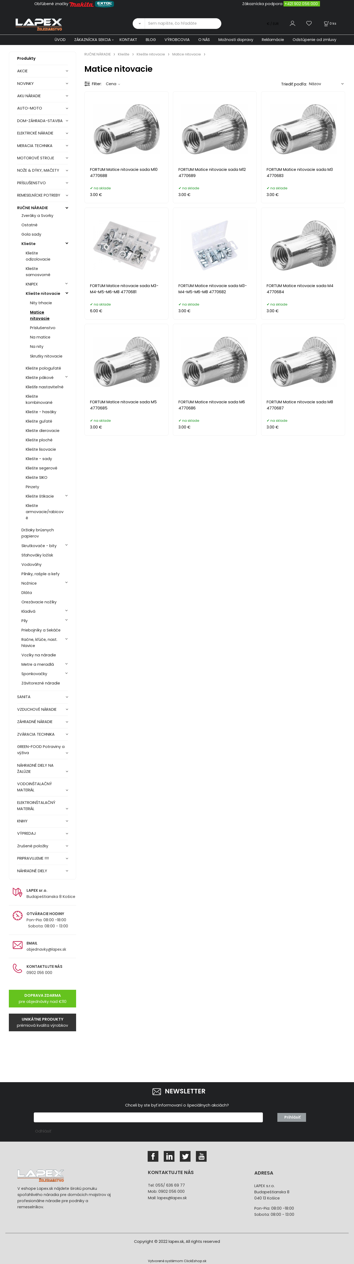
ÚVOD (60, 39)
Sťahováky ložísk (37, 555)
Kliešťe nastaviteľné (45, 387)
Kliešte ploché (39, 440)
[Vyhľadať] (138, 23)
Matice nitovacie (40, 315)
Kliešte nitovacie (43, 293)
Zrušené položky (32, 846)
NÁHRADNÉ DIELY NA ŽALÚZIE (35, 768)
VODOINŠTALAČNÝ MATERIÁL (34, 787)
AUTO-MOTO (29, 108)
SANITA (24, 696)
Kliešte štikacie (40, 496)
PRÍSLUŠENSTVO (31, 183)
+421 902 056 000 (301, 3)
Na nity (36, 346)
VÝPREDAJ (26, 833)
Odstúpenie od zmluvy (314, 39)
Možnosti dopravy (235, 39)
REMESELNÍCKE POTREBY (38, 195)
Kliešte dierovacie (42, 430)
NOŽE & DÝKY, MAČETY (38, 170)
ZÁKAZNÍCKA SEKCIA (92, 39)
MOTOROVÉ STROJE (35, 158)
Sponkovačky (34, 673)
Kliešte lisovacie (41, 449)
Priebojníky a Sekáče (41, 630)
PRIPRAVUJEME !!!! (33, 858)
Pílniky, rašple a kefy (40, 574)
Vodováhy (31, 564)
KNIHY (22, 821)
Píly (24, 620)
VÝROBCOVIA (177, 39)
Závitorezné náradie (40, 683)
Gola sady (31, 234)
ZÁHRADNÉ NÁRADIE (35, 721)
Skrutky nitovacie (46, 356)
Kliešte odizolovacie (38, 256)
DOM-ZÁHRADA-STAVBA (40, 120)
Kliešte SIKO (36, 477)
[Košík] (329, 23)
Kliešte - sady (39, 458)
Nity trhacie (41, 303)
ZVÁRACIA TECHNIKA (36, 734)
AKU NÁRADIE (29, 96)
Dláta (26, 592)
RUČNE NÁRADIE (32, 207)
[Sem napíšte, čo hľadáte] (183, 23)
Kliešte (28, 243)
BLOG (151, 39)
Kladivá (28, 611)
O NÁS (204, 39)
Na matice (40, 337)
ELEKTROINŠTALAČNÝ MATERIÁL (36, 805)
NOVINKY (25, 83)
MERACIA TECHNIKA (35, 145)
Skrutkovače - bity (39, 545)
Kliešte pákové (40, 377)
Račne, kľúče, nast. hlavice (39, 642)
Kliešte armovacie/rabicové (45, 512)
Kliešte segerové (41, 468)
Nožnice (29, 583)
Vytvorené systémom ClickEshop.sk (177, 1261)
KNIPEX (32, 284)
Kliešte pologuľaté (43, 368)
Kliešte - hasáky (41, 412)
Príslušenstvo (42, 327)
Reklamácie (273, 39)
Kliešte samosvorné (38, 271)
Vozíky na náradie (38, 655)
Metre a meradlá (37, 664)
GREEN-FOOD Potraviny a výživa (41, 749)
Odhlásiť (43, 1131)
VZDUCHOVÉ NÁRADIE (37, 709)
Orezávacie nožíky (39, 602)
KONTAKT (128, 39)
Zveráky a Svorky (37, 215)
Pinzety (32, 487)
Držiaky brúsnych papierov (37, 533)
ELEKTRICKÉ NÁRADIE (35, 133)
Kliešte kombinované (39, 399)
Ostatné (29, 225)
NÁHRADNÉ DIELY (32, 871)
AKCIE (22, 71)
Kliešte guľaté (39, 421)
